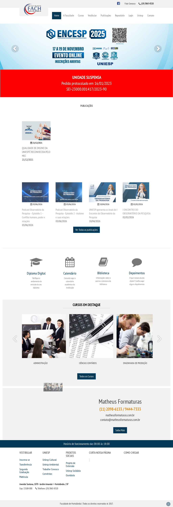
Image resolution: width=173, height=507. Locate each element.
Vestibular (92, 15)
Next (159, 339)
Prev (15, 339)
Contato (150, 15)
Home (56, 15)
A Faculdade (68, 15)
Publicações (106, 15)
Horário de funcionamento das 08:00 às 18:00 (87, 444)
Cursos (81, 15)
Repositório (120, 15)
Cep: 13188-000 (25, 488)
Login (131, 15)
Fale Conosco (130, 3)
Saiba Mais (120, 430)
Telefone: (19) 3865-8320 (46, 488)
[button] (13, 46)
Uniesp (140, 15)
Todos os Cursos (86, 376)
